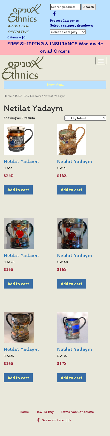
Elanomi (35, 96)
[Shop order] (85, 118)
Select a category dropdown (71, 25)
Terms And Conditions (77, 412)
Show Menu (55, 84)
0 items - (16, 37)
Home (8, 96)
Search (88, 7)
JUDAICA (21, 96)
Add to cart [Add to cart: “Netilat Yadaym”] (18, 189)
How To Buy (45, 412)
